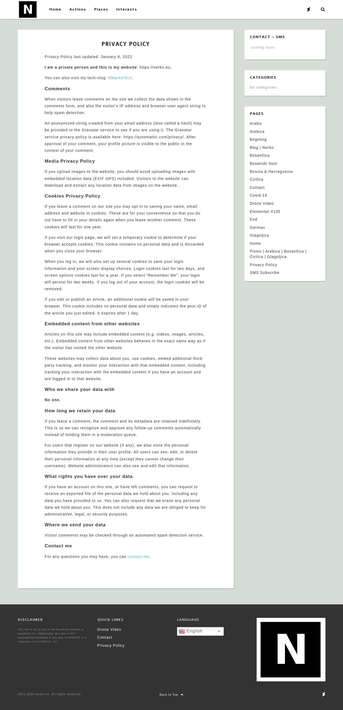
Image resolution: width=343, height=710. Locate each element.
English (191, 631)
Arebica (257, 131)
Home (255, 243)
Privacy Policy (263, 265)
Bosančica (260, 155)
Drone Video (262, 203)
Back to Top (171, 694)
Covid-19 (258, 195)
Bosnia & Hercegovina (271, 171)
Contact (257, 187)
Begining (258, 139)
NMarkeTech (120, 78)
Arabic (256, 123)
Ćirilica (256, 179)
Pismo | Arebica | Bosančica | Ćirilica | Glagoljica (278, 254)
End (253, 219)
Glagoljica (259, 235)
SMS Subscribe (265, 272)
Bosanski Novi (263, 163)
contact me (138, 556)
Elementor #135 (265, 211)
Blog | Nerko (262, 147)
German (257, 227)
